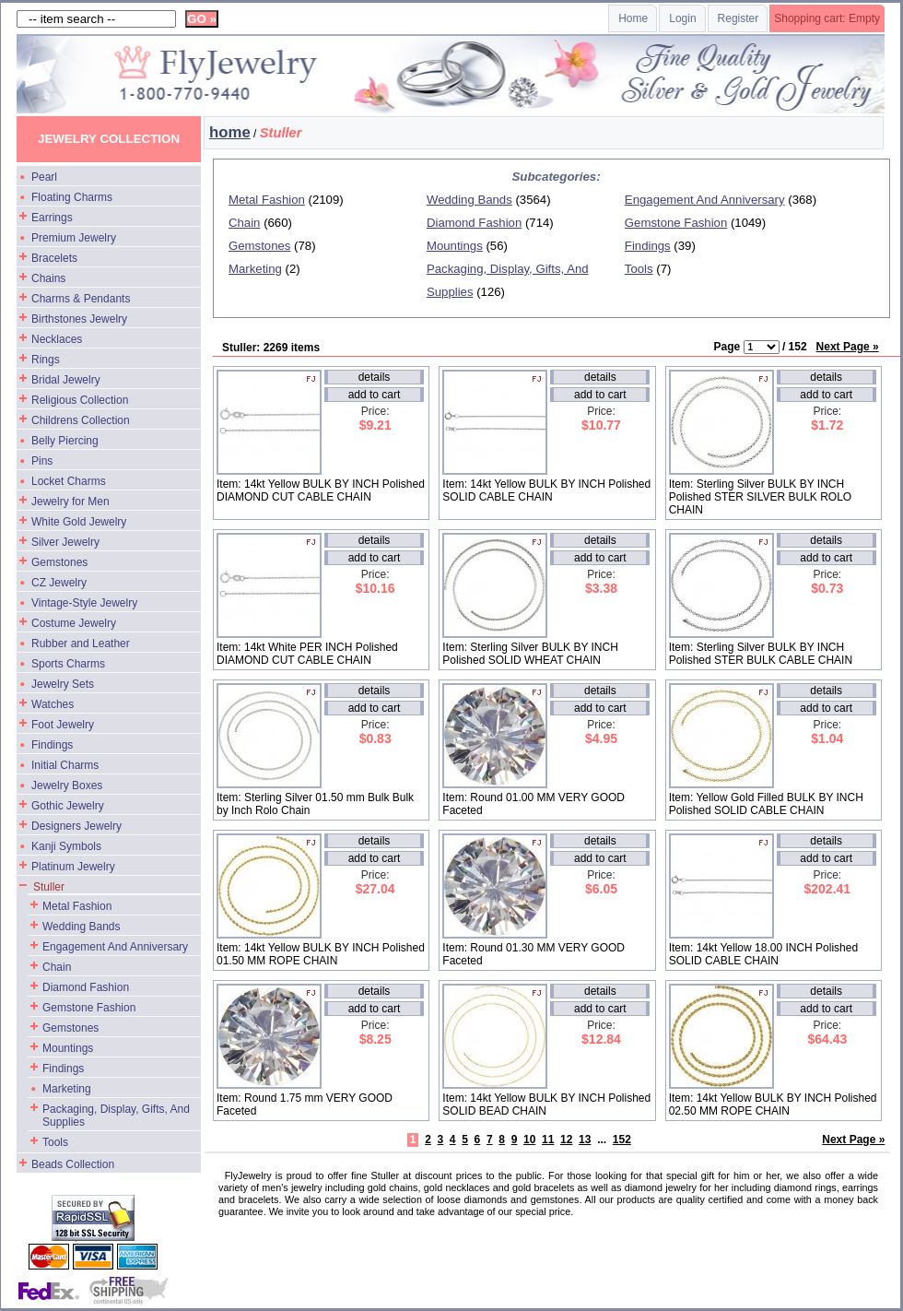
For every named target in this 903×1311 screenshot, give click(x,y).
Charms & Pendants (80, 298)
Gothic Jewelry (67, 805)
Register (738, 18)
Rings (45, 359)
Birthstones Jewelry (79, 319)
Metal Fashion (76, 906)
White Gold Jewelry (78, 521)
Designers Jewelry (76, 826)
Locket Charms (68, 481)
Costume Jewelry (73, 623)
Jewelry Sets (62, 684)
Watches (52, 704)
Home (633, 18)
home (230, 132)
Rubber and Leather (80, 643)
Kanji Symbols (66, 846)
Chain (56, 967)
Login (682, 18)
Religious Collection (79, 400)
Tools (55, 1142)
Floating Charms (71, 197)
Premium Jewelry (73, 237)
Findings (52, 744)
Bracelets (54, 258)
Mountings (67, 1048)
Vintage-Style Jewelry (84, 602)
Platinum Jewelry (73, 866)
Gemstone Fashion (88, 1007)
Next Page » (847, 346)
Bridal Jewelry (65, 379)
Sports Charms (68, 663)
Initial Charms (65, 765)
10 (529, 1139)
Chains (48, 278)
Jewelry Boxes (66, 785)
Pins (42, 461)
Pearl (44, 177)
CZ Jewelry (59, 582)
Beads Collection (72, 1164)
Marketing (66, 1088)
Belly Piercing (65, 440)
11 (548, 1139)
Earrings (52, 217)
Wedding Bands (81, 926)
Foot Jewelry (62, 724)
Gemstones (59, 562)
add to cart (374, 394)
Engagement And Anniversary (115, 946)
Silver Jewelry (65, 542)
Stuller (48, 886)
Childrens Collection (80, 420)
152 (622, 1139)
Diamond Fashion (85, 987)
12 (566, 1139)
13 (585, 1139)
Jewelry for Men (70, 501)
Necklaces (56, 339)
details (374, 377)
